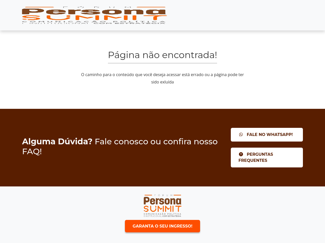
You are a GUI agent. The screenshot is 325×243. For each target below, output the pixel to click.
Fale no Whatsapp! (265, 134)
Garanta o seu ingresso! (162, 226)
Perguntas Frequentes (255, 157)
